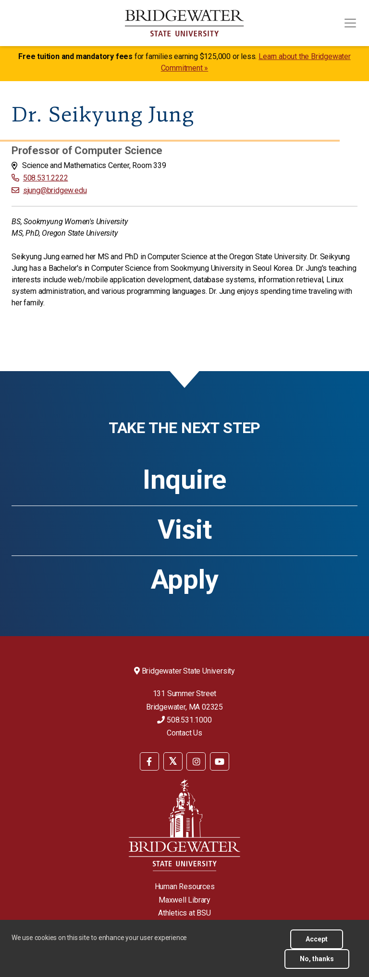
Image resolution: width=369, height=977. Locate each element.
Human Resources (185, 886)
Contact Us (184, 732)
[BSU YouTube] (219, 761)
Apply (185, 579)
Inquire (184, 479)
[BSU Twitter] (173, 761)
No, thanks (317, 959)
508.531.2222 (45, 177)
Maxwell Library (184, 900)
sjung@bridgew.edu (55, 190)
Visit (185, 529)
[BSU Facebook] (149, 761)
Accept (317, 939)
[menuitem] (149, 761)
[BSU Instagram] (196, 761)
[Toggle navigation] (350, 23)
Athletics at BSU (184, 912)
